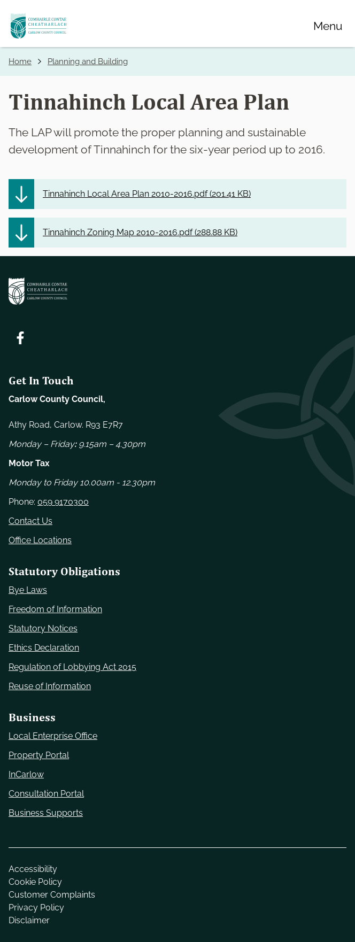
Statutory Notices (43, 628)
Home (20, 61)
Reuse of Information (50, 686)
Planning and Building (88, 61)
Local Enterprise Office (53, 736)
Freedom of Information (55, 609)
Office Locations (40, 540)
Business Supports (46, 813)
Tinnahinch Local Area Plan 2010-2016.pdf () (147, 194)
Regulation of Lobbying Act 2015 (72, 667)
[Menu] (328, 25)
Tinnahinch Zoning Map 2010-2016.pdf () (140, 232)
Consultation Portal (46, 794)
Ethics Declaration (44, 648)
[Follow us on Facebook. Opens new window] (20, 338)
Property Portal (39, 755)
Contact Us (30, 521)
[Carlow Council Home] (177, 291)
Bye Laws (28, 590)
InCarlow (26, 774)
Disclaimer (29, 920)
